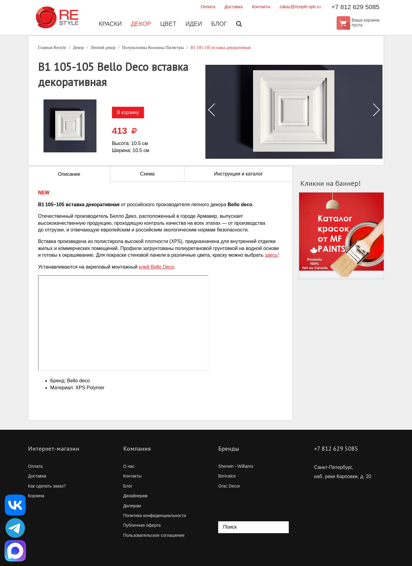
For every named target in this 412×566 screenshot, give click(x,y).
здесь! (272, 255)
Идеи (193, 24)
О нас (128, 466)
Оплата (208, 6)
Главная (52, 47)
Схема (147, 173)
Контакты (261, 6)
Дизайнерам (135, 495)
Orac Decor (229, 486)
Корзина (36, 495)
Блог (219, 24)
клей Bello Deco (156, 266)
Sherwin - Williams (235, 466)
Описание (69, 174)
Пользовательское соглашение (154, 535)
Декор (141, 24)
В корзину (128, 112)
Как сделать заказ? (47, 486)
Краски (109, 24)
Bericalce (227, 476)
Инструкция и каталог (238, 173)
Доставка (234, 6)
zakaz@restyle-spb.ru (300, 6)
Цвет (168, 24)
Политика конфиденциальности (154, 515)
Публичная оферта (142, 525)
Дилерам (132, 505)
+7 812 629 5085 (355, 6)
